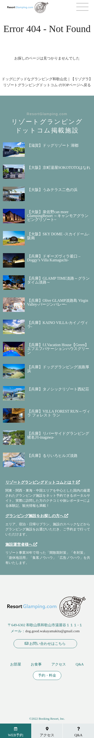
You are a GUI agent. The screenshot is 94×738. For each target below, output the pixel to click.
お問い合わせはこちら (45, 644)
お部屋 (15, 664)
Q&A (80, 664)
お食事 (36, 664)
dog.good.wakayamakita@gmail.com (52, 631)
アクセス (58, 664)
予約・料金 (47, 675)
